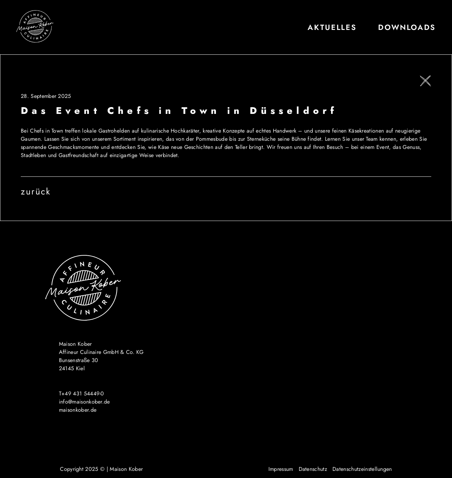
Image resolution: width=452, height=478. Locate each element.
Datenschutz (313, 469)
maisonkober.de (77, 410)
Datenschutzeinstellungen (362, 469)
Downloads (407, 27)
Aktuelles (332, 27)
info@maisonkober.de (84, 402)
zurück (35, 191)
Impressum (280, 469)
